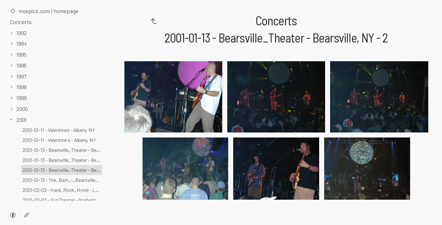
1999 (21, 97)
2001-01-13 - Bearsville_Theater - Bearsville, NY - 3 (62, 150)
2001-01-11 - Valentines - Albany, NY (59, 130)
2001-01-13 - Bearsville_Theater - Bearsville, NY (62, 160)
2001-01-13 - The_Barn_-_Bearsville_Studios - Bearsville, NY (62, 180)
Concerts (21, 21)
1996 (21, 65)
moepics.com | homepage (44, 11)
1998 (21, 86)
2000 (22, 108)
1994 (21, 43)
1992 (21, 32)
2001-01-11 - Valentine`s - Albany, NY (59, 140)
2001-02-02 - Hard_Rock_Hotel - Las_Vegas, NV (62, 190)
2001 (21, 119)
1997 (21, 76)
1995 (21, 54)
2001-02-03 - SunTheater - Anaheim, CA (62, 200)
